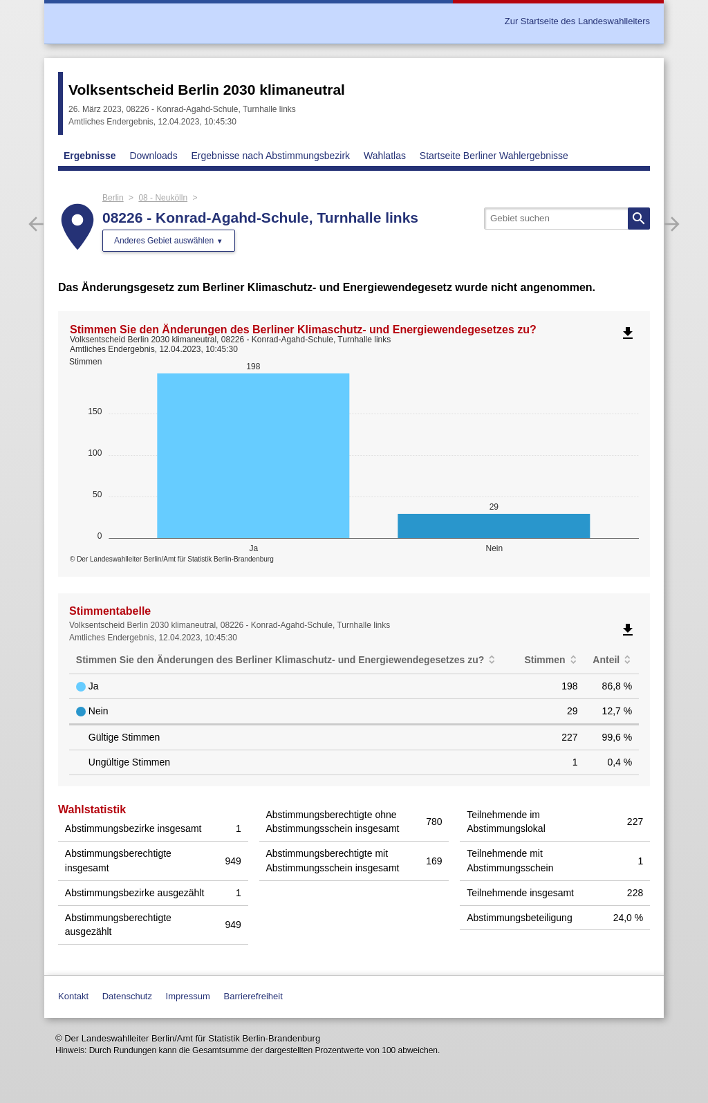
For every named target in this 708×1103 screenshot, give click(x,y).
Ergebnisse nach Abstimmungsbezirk (271, 155)
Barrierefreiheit (253, 996)
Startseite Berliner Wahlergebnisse (494, 155)
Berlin (113, 198)
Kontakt (73, 996)
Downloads (153, 155)
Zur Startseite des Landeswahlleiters (577, 21)
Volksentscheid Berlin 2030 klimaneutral (206, 90)
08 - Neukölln (162, 198)
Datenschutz (127, 996)
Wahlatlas (385, 155)
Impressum (188, 996)
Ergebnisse (89, 155)
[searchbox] (567, 218)
